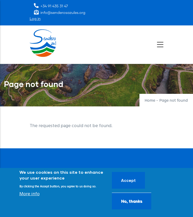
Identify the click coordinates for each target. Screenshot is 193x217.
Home (150, 100)
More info (29, 194)
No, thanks (131, 201)
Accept (128, 180)
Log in (35, 19)
